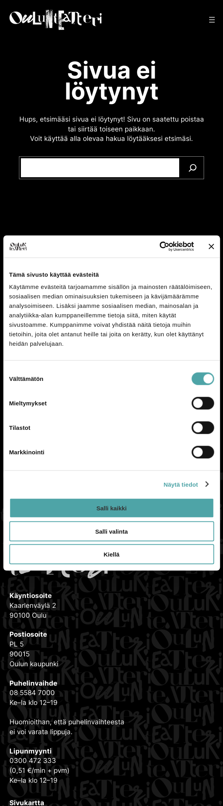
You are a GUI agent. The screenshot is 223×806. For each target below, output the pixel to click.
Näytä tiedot (181, 484)
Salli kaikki (111, 508)
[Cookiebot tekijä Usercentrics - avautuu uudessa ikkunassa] (159, 247)
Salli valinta (111, 531)
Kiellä (111, 554)
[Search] (192, 167)
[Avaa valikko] (212, 19)
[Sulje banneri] (211, 246)
